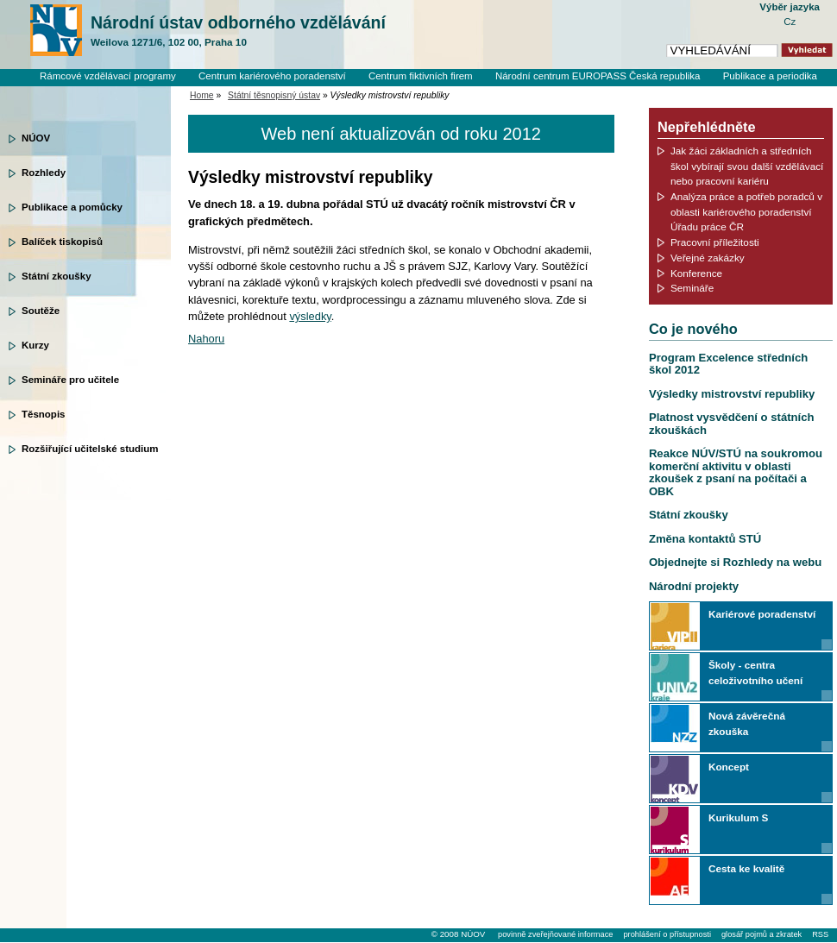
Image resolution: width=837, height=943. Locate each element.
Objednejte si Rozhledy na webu (735, 562)
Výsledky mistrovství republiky (732, 393)
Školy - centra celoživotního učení (755, 672)
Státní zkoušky (56, 276)
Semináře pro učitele (70, 379)
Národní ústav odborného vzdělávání (238, 31)
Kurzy (35, 345)
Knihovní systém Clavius (763, 90)
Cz (790, 21)
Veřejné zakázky (707, 257)
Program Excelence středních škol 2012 (728, 363)
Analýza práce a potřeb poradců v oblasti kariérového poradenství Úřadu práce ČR (746, 211)
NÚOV (36, 138)
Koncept (728, 766)
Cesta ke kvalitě (746, 868)
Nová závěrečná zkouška (746, 723)
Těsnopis (43, 414)
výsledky (309, 316)
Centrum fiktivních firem (420, 76)
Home (202, 95)
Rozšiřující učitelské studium (90, 448)
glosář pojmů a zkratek (761, 934)
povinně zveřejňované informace (555, 934)
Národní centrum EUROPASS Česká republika (598, 76)
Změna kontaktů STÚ (705, 538)
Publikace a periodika (770, 76)
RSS (820, 934)
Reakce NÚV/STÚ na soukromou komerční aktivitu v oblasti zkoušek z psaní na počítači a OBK (735, 472)
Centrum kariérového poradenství (272, 76)
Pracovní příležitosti (714, 242)
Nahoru (206, 338)
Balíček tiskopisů (62, 241)
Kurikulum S (738, 817)
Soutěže (41, 310)
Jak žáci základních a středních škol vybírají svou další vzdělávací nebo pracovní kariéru (746, 165)
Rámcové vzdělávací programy (108, 76)
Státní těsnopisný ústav (274, 95)
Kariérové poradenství (761, 613)
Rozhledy (44, 172)
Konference (696, 273)
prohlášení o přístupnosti (666, 934)
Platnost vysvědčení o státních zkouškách (732, 423)
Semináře (692, 287)
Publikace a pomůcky (72, 207)
